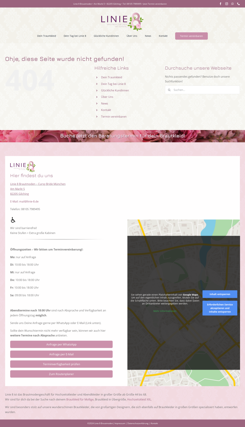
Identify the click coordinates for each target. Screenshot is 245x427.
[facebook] (220, 3)
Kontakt (106, 110)
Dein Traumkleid (111, 77)
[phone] (238, 3)
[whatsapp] (232, 3)
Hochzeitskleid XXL (139, 399)
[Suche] (169, 90)
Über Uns (107, 97)
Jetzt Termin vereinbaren (155, 3)
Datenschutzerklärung (137, 423)
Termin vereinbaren (114, 116)
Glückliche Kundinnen (115, 90)
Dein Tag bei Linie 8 (113, 84)
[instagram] (226, 3)
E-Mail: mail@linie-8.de (24, 204)
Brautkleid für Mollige (80, 399)
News (104, 103)
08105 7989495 (134, 3)
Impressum (120, 423)
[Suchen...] (202, 90)
